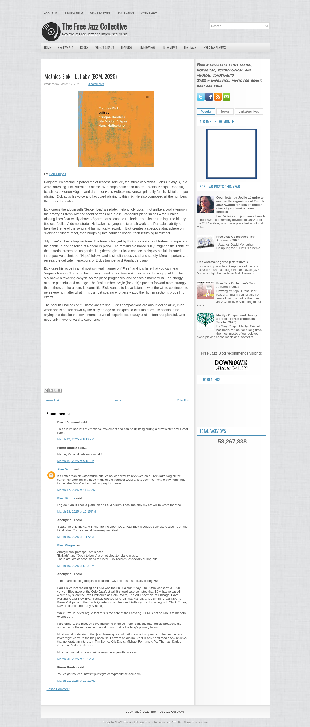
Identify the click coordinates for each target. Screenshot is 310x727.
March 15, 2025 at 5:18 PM (75, 461)
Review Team (74, 13)
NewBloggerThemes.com (193, 722)
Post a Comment (58, 689)
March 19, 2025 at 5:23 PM (75, 565)
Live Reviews (148, 47)
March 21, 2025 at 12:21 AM (76, 680)
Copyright (149, 13)
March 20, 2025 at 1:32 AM (75, 659)
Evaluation (126, 13)
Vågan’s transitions (104, 219)
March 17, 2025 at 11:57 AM (76, 490)
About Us (51, 13)
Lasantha (163, 722)
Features (127, 47)
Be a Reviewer (100, 13)
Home (47, 47)
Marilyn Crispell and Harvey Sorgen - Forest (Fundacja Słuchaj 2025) (236, 318)
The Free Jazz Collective (94, 26)
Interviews (170, 47)
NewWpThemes (124, 722)
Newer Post (52, 400)
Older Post (183, 400)
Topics (225, 111)
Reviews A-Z (65, 47)
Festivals (190, 47)
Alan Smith (65, 469)
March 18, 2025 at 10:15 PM (76, 511)
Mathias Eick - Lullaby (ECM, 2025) (80, 76)
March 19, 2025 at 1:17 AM (75, 537)
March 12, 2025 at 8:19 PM (75, 439)
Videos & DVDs (104, 47)
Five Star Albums (215, 47)
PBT (173, 722)
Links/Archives (249, 111)
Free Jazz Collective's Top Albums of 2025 (235, 238)
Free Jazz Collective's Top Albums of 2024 (235, 285)
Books (84, 47)
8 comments (96, 84)
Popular (206, 111)
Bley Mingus (66, 545)
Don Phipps (57, 174)
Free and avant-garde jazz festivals (222, 262)
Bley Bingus (66, 498)
